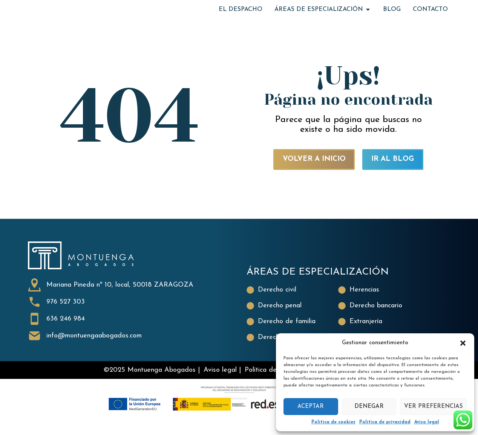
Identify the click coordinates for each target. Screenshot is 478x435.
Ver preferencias (433, 406)
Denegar (369, 406)
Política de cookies (333, 422)
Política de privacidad (385, 422)
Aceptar (310, 406)
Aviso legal (426, 422)
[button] (463, 343)
